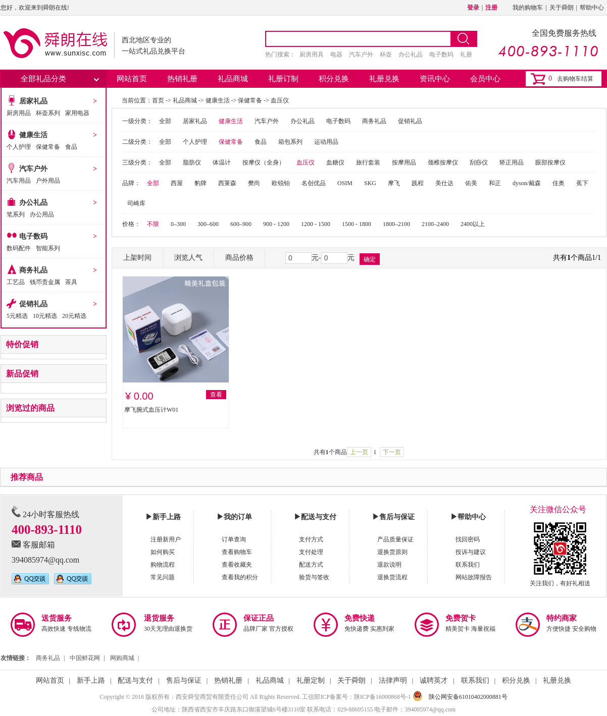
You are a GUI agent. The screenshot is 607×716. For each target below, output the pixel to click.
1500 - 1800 (356, 224)
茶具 (71, 282)
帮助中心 (592, 7)
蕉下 (582, 183)
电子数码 (441, 54)
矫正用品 (511, 162)
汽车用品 (19, 180)
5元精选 (17, 315)
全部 (165, 121)
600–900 (240, 224)
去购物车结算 (575, 78)
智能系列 (48, 248)
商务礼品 (33, 270)
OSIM (344, 183)
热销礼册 (182, 79)
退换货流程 (392, 577)
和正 (495, 183)
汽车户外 (361, 54)
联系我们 (468, 564)
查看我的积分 (240, 577)
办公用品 (42, 214)
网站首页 (132, 79)
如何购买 (162, 552)
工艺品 (16, 282)
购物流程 (162, 564)
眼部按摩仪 (550, 162)
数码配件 (19, 248)
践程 (418, 183)
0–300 (178, 224)
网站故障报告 (474, 577)
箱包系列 (290, 141)
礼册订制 (283, 79)
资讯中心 (435, 79)
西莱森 (227, 183)
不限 (153, 224)
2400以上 (473, 224)
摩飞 (394, 183)
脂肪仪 (192, 162)
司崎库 (136, 203)
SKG (370, 183)
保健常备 (48, 146)
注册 (491, 7)
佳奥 (558, 183)
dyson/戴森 (527, 183)
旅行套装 (368, 162)
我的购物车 (528, 7)
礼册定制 (310, 680)
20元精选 (74, 315)
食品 (71, 146)
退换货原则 (392, 552)
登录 (473, 7)
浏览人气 (188, 257)
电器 (336, 54)
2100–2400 (435, 224)
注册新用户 (165, 539)
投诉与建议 (471, 552)
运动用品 (326, 141)
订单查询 (234, 539)
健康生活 (33, 135)
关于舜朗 (561, 7)
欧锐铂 (281, 183)
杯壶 (386, 54)
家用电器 (77, 113)
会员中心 (485, 79)
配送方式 (311, 564)
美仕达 (444, 183)
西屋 (177, 183)
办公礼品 (410, 54)
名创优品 (313, 183)
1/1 (596, 257)
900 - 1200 (276, 224)
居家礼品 (33, 101)
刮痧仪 (479, 162)
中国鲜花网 (85, 658)
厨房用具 (311, 54)
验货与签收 (314, 577)
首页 (158, 100)
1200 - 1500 (315, 224)
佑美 (471, 183)
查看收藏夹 (237, 564)
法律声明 (393, 680)
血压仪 (280, 100)
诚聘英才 (434, 680)
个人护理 (19, 146)
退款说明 (389, 564)
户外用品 (48, 180)
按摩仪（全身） (263, 162)
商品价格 (239, 257)
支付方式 (311, 539)
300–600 (208, 224)
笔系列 (16, 214)
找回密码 (468, 539)
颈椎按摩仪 (443, 162)
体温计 (222, 162)
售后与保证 (183, 680)
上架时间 (137, 257)
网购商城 (122, 658)
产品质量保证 (395, 539)
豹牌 (200, 183)
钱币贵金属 (45, 282)
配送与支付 (135, 680)
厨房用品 (19, 113)
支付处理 (311, 552)
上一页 (359, 452)
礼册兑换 (384, 79)
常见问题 (162, 577)
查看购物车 (237, 552)
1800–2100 (396, 224)
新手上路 (91, 680)
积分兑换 (334, 79)
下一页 (392, 452)
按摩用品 (404, 162)
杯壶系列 (48, 113)
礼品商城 (233, 79)
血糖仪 (335, 162)
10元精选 (45, 315)
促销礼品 (33, 304)
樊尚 (254, 183)
